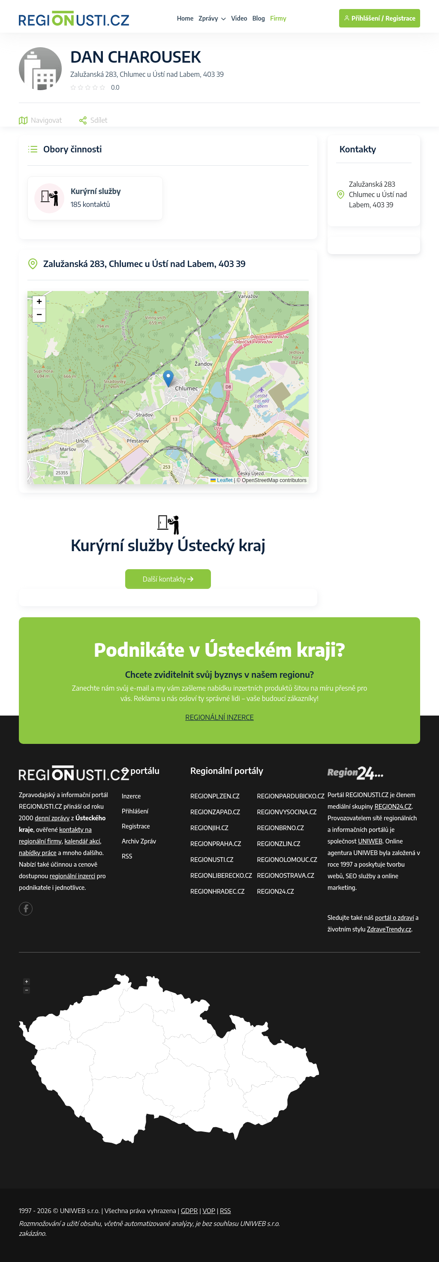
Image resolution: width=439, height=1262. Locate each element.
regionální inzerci (72, 876)
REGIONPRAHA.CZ (215, 843)
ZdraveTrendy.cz (389, 929)
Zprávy (212, 18)
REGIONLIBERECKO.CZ (221, 875)
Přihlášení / (364, 18)
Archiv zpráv (139, 841)
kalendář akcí (82, 841)
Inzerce (131, 796)
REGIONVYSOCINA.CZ (286, 812)
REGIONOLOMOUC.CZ (287, 859)
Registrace (400, 18)
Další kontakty (168, 579)
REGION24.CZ (275, 891)
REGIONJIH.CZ (209, 827)
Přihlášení (135, 811)
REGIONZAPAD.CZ (215, 812)
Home (185, 18)
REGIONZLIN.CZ (278, 843)
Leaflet (221, 480)
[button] (168, 379)
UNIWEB (370, 841)
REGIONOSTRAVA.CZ (285, 875)
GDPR (189, 1210)
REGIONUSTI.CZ (212, 859)
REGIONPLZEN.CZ (215, 796)
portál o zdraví (394, 917)
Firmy (278, 18)
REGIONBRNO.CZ (280, 827)
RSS (127, 856)
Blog (259, 18)
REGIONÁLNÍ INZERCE (219, 717)
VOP (209, 1210)
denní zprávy (52, 818)
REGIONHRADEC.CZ (217, 891)
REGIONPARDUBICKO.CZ (291, 796)
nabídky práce (38, 852)
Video (239, 18)
